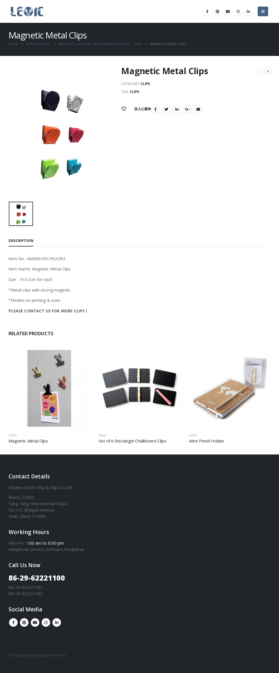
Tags (102, 435)
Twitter (166, 109)
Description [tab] (21, 240)
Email (198, 109)
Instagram (46, 622)
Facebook (155, 109)
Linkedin (56, 622)
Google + (187, 109)
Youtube (35, 622)
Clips (145, 83)
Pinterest (24, 622)
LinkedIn (176, 109)
